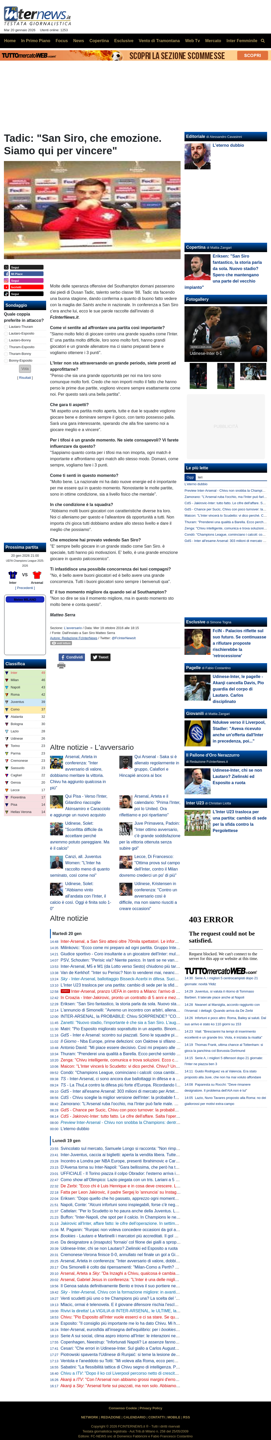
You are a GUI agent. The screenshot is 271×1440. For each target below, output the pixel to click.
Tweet (101, 657)
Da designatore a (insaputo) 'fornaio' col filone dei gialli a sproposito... (125, 1242)
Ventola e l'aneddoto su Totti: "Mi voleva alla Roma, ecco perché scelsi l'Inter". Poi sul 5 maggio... (150, 1361)
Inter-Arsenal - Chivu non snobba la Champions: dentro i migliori (128, 1122)
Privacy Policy (151, 1408)
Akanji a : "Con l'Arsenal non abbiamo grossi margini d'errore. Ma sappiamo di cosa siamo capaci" (154, 1379)
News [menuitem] (78, 41)
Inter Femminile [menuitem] (241, 41)
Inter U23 (195, 803)
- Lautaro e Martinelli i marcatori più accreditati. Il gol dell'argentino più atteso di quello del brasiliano (161, 1236)
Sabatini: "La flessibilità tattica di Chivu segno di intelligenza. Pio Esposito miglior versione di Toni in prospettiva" (164, 1367)
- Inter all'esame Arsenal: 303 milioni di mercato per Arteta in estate (127, 1091)
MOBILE (173, 1417)
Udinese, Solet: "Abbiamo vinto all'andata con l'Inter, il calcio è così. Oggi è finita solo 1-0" (80, 896)
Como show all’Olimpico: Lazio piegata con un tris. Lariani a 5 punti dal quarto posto (138, 1179)
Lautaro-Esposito (21, 333)
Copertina (196, 247)
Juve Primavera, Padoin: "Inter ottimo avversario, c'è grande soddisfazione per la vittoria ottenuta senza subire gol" (150, 835)
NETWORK (89, 1417)
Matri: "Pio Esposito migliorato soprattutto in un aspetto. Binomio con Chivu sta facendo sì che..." (150, 1029)
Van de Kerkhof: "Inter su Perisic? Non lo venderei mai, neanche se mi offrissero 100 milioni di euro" (153, 972)
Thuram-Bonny (20, 354)
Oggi (190, 477)
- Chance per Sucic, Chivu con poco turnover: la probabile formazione (130, 1110)
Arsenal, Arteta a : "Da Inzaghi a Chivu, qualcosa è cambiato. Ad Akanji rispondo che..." (144, 1273)
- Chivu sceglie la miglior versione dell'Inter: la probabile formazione (128, 1097)
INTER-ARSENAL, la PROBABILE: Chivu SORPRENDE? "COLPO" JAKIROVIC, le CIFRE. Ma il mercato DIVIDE (166, 1016)
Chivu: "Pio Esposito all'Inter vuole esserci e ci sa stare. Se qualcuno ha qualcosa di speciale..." (149, 1317)
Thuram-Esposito (21, 347)
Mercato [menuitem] (213, 41)
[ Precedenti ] (25, 588)
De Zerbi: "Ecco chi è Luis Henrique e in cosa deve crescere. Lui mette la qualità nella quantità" (149, 1186)
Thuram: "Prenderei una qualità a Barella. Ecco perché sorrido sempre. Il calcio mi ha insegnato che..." (155, 1054)
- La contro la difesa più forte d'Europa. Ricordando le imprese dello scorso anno (145, 1085)
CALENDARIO (134, 1417)
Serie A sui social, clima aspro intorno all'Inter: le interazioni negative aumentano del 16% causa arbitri (155, 1336)
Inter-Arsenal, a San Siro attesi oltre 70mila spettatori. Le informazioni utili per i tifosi (138, 941)
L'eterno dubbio (75, 1129)
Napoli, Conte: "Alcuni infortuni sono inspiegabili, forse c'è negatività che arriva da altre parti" (146, 1204)
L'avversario (73, 628)
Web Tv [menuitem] (192, 41)
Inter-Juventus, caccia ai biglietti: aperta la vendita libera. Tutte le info (124, 1155)
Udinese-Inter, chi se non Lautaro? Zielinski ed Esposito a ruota (119, 1248)
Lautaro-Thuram (21, 327)
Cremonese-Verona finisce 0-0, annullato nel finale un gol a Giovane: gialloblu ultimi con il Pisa (148, 1254)
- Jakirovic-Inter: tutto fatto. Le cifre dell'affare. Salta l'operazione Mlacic (131, 1116)
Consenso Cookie (123, 1408)
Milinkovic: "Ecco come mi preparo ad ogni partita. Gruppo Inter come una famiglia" (137, 947)
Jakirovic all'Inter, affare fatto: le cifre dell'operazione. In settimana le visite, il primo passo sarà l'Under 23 (157, 1223)
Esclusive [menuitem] (123, 41)
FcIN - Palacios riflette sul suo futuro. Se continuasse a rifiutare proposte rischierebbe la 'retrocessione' (239, 643)
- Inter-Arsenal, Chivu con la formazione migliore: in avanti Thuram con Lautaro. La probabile (150, 1292)
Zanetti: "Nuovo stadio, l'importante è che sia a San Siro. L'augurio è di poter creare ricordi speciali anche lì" (160, 1022)
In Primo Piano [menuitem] (35, 41)
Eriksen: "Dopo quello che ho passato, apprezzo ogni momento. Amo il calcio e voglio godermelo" (151, 1198)
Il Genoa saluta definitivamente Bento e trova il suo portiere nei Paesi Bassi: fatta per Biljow (145, 1286)
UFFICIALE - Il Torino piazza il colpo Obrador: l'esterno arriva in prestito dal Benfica (138, 1173)
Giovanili (195, 713)
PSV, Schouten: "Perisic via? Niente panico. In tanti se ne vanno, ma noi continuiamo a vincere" (149, 960)
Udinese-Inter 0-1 (206, 353)
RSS (186, 1417)
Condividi (72, 657)
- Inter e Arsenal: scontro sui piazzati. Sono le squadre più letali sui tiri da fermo (138, 1035)
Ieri (200, 477)
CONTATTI (156, 1417)
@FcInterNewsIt (124, 638)
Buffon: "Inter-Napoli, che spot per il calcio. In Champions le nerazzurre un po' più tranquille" (145, 1217)
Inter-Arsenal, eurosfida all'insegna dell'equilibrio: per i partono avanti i (142, 1329)
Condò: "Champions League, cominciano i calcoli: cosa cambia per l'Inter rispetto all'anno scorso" (151, 1072)
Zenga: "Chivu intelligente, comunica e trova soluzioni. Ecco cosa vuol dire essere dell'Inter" (145, 1060)
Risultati (25, 378)
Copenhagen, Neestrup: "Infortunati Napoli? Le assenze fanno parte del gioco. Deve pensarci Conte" (154, 1342)
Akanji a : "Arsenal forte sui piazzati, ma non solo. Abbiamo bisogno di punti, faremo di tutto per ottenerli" (160, 1386)
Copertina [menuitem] (99, 41)
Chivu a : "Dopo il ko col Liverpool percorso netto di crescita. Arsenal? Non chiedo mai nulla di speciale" (159, 1373)
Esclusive (195, 622)
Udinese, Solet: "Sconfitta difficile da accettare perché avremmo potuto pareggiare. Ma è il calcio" (79, 835)
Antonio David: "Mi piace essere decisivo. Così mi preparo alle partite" (124, 1047)
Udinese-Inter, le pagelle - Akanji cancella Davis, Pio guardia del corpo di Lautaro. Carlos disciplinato (238, 689)
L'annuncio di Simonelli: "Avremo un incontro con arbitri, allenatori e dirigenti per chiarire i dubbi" (149, 1010)
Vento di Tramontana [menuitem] (159, 41)
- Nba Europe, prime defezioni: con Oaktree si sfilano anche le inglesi (133, 1041)
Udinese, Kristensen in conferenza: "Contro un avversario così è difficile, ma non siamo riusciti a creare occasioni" (148, 896)
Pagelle (193, 667)
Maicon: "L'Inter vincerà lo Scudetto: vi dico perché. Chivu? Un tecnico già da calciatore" (142, 1066)
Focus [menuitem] (62, 41)
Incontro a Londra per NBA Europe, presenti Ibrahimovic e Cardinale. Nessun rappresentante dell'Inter (155, 1161)
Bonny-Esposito (21, 360)
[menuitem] (262, 41)
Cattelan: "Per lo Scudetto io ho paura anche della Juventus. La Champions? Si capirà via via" (147, 1211)
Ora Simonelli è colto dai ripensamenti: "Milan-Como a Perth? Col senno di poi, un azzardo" (145, 1267)
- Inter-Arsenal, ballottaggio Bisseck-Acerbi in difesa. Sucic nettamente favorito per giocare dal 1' (154, 979)
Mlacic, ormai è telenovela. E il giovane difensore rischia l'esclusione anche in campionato (143, 1304)
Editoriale (195, 136)
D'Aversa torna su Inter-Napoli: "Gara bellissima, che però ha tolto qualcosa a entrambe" (142, 1167)
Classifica (15, 664)
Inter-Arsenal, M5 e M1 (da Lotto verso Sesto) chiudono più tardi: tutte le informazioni (139, 966)
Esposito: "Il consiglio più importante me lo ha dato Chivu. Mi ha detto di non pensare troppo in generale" (157, 1323)
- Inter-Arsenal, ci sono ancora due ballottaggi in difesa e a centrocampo (130, 1079)
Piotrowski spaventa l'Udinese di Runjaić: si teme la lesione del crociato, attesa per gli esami (146, 1354)
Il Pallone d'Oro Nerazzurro (212, 755)
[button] (25, 369)
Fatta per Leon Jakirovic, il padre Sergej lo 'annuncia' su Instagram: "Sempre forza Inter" (142, 1192)
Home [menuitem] (10, 41)
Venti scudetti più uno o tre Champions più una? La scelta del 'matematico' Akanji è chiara (143, 1298)
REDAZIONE (111, 1417)
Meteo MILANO (25, 599)
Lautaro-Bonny (20, 340)
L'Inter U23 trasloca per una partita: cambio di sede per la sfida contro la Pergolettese (139, 985)
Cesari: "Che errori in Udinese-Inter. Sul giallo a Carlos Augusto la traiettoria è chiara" (139, 1348)
